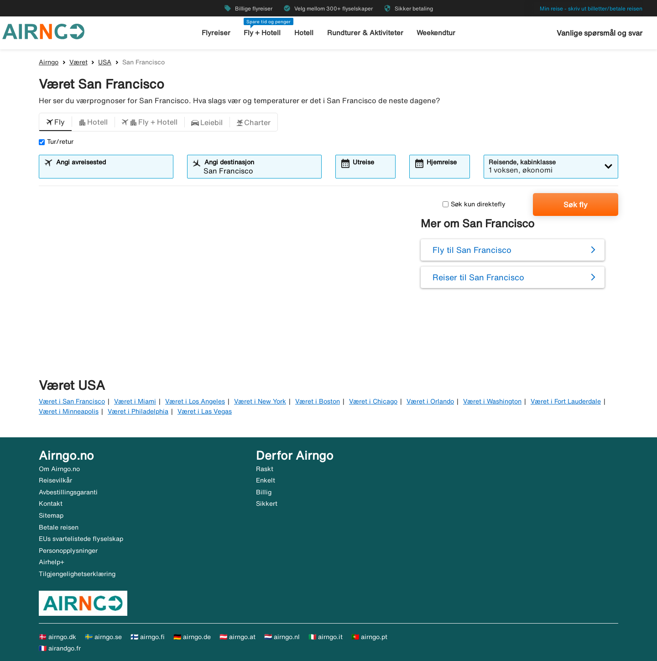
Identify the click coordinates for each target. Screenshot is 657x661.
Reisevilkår (55, 480)
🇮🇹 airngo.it (325, 637)
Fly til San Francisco (472, 250)
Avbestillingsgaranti (68, 492)
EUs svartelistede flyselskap (81, 538)
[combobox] (111, 170)
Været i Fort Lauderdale (566, 401)
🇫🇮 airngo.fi (147, 637)
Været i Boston (317, 401)
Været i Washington (492, 401)
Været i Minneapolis (69, 411)
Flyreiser (216, 32)
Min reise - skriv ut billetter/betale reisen (591, 8)
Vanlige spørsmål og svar (599, 33)
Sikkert (266, 503)
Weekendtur (436, 32)
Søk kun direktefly (474, 204)
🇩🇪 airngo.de (192, 637)
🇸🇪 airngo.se (103, 637)
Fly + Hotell (262, 32)
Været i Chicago (373, 401)
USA (104, 62)
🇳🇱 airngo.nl (282, 637)
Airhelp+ (51, 562)
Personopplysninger (68, 550)
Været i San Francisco (72, 401)
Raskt (264, 469)
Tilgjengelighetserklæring (77, 574)
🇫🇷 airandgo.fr (60, 648)
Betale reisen (58, 527)
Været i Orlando (430, 401)
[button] (55, 122)
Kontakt (51, 503)
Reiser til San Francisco (478, 277)
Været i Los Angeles (195, 401)
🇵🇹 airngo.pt (369, 637)
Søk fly (575, 204)
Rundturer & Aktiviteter (365, 32)
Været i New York (260, 401)
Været (78, 62)
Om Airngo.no (59, 469)
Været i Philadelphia (138, 411)
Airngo (48, 62)
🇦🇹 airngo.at (237, 637)
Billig (263, 492)
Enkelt (265, 480)
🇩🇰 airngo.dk (57, 637)
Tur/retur (56, 141)
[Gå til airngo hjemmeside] (43, 30)
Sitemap (51, 515)
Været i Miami (135, 401)
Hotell (303, 32)
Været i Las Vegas (204, 411)
